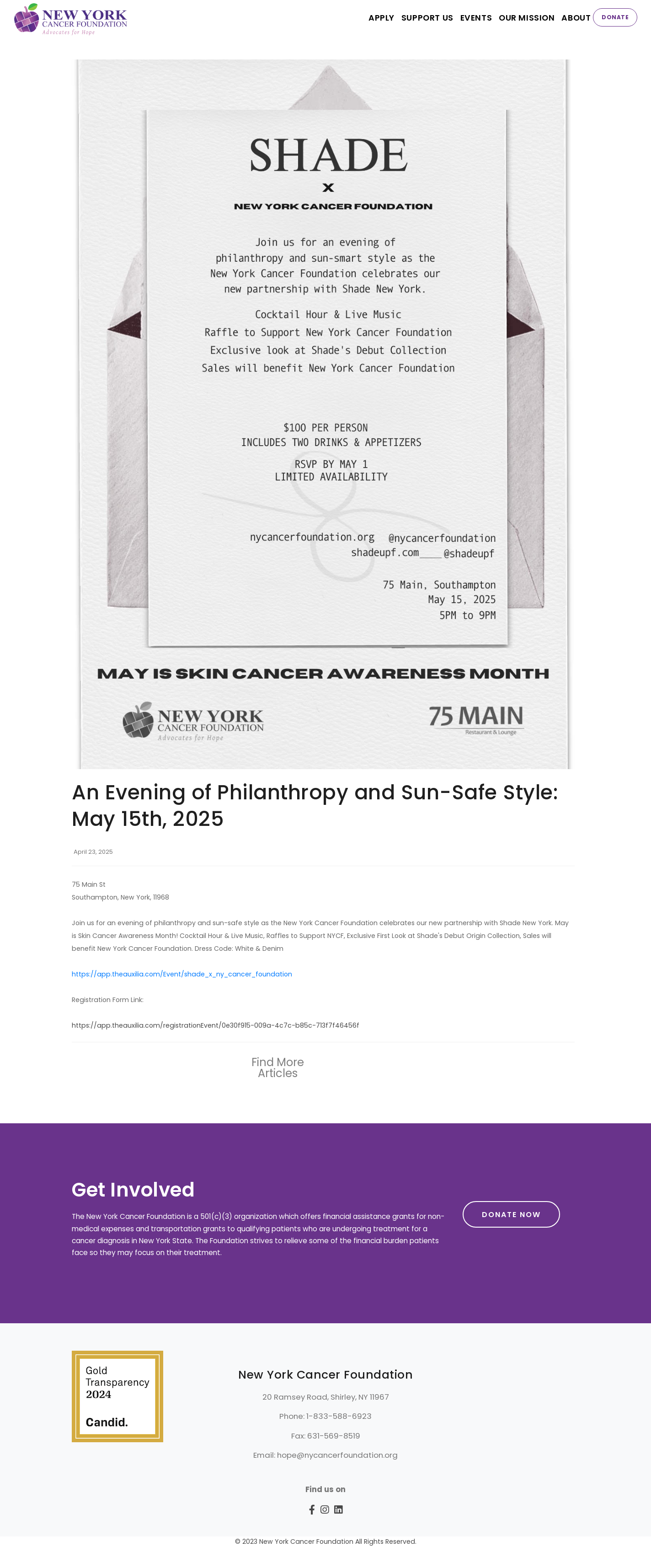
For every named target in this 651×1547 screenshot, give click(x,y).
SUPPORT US (423, 17)
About (576, 17)
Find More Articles (277, 1067)
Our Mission (525, 17)
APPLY (376, 17)
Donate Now (511, 1214)
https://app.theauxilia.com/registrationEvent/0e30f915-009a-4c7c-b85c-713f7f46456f (215, 1025)
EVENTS (473, 17)
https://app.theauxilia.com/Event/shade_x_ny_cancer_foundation (182, 974)
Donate (615, 17)
